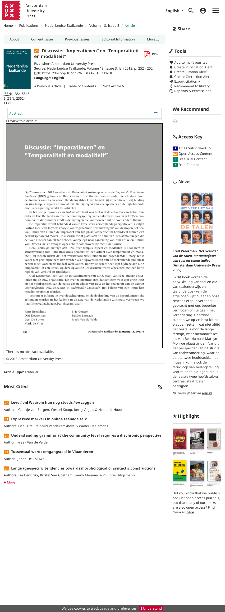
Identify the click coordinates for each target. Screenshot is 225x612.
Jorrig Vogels (84, 409)
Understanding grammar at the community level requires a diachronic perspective (86, 435)
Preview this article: (21, 121)
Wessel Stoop (61, 409)
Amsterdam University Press (73, 63)
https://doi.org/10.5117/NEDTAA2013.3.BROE (77, 73)
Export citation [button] (184, 81)
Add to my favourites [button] (188, 62)
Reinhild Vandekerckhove (55, 426)
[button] (14, 39)
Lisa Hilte (25, 426)
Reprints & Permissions (190, 91)
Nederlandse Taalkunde (64, 25)
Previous (48, 86)
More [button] (9, 482)
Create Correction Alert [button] (190, 76)
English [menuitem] (174, 10)
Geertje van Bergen (33, 409)
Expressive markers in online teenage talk (49, 419)
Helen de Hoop (110, 409)
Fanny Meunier (86, 475)
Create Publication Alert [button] (190, 67)
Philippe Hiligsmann (119, 475)
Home (8, 25)
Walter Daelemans (93, 426)
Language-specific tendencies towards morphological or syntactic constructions (83, 468)
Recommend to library (189, 86)
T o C (82, 86)
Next (113, 86)
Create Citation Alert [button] (188, 72)
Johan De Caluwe (31, 459)
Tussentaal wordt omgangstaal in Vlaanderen (52, 451)
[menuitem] (191, 11)
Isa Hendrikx (28, 475)
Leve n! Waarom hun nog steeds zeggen (52, 402)
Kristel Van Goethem (56, 475)
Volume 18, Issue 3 (104, 25)
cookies (80, 608)
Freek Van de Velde (33, 442)
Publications (29, 25)
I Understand (151, 608)
